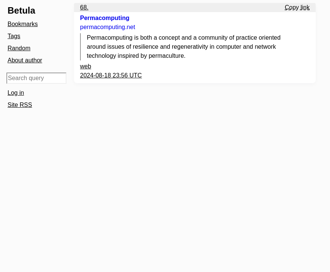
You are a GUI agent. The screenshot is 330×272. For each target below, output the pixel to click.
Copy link (297, 7)
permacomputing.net (107, 27)
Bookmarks (23, 24)
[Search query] (36, 78)
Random (19, 48)
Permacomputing (105, 18)
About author (25, 60)
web (85, 66)
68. (84, 7)
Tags (14, 36)
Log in (16, 93)
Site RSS (20, 105)
